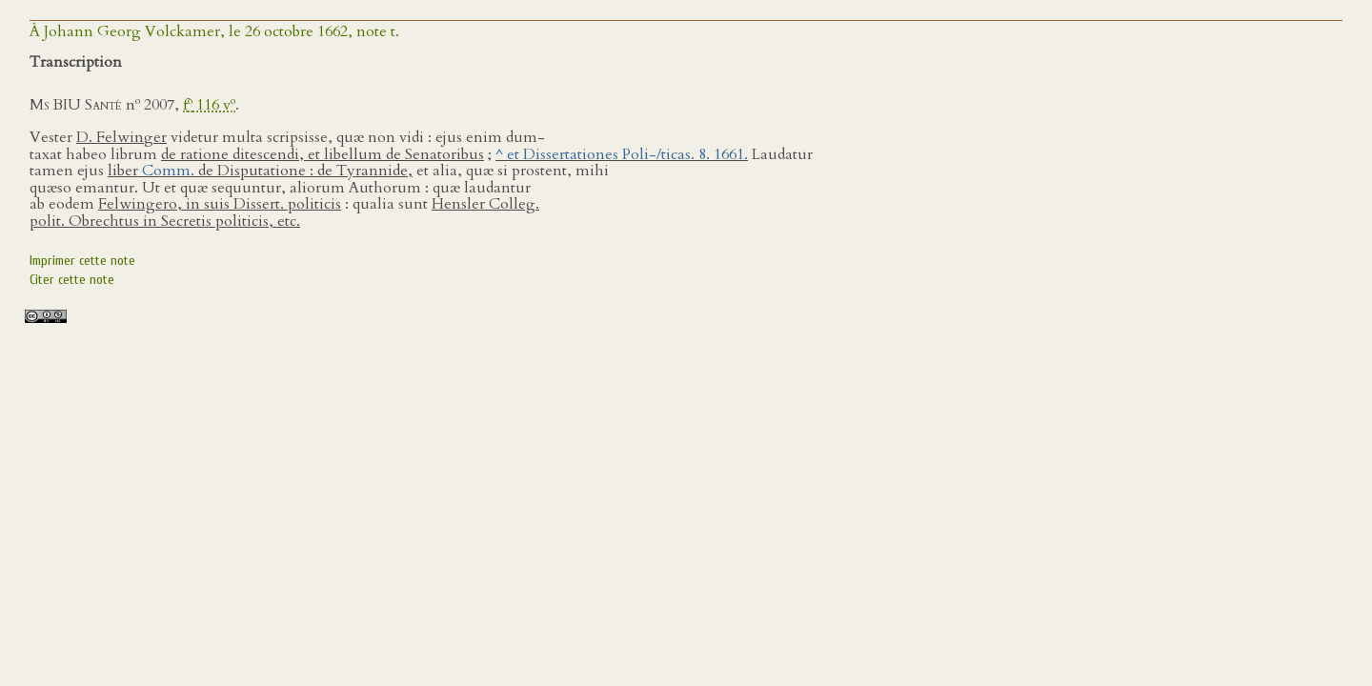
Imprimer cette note (82, 260)
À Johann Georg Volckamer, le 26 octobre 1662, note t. (214, 31)
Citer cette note (72, 280)
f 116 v (209, 104)
